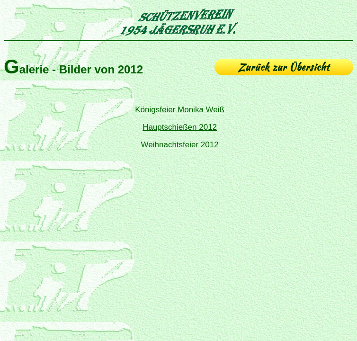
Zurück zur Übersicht (284, 67)
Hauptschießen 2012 (180, 127)
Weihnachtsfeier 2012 (180, 144)
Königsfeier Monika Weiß (179, 109)
